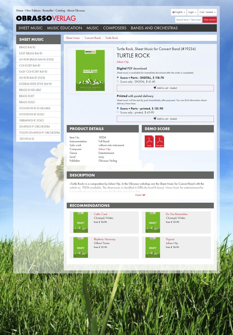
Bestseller (48, 10)
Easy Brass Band (30, 53)
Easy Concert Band (33, 71)
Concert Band (29, 65)
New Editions (33, 10)
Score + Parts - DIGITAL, (142, 77)
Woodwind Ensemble (35, 108)
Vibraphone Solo (31, 120)
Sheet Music (30, 27)
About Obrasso (76, 10)
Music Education (64, 27)
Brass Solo (27, 102)
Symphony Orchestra (34, 126)
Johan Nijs (123, 62)
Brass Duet (26, 96)
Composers (114, 27)
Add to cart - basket (165, 88)
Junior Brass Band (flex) (36, 59)
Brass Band (27, 47)
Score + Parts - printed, (141, 108)
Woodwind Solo (31, 114)
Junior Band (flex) (32, 77)
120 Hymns (26, 138)
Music (92, 27)
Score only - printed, (137, 112)
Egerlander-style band (35, 84)
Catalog (60, 10)
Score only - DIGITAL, (137, 81)
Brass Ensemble (30, 90)
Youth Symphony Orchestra (39, 132)
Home (19, 10)
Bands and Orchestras (154, 27)
